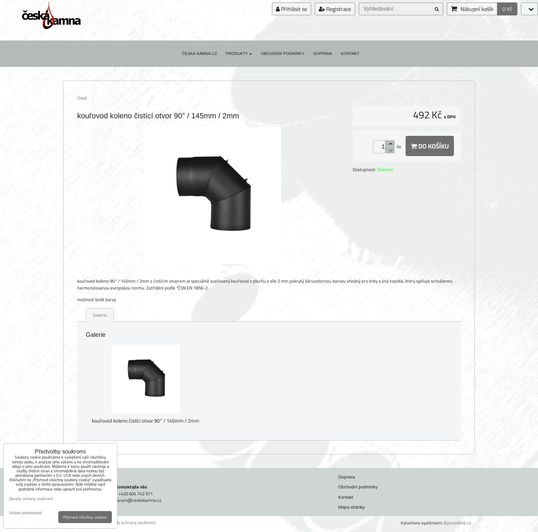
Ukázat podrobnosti (25, 512)
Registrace (335, 9)
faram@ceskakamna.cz (138, 500)
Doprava (322, 53)
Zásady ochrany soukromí (130, 522)
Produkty (239, 53)
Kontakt (350, 53)
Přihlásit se (291, 9)
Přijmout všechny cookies (85, 517)
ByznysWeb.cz (457, 522)
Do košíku (430, 146)
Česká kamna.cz (199, 53)
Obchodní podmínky (282, 53)
